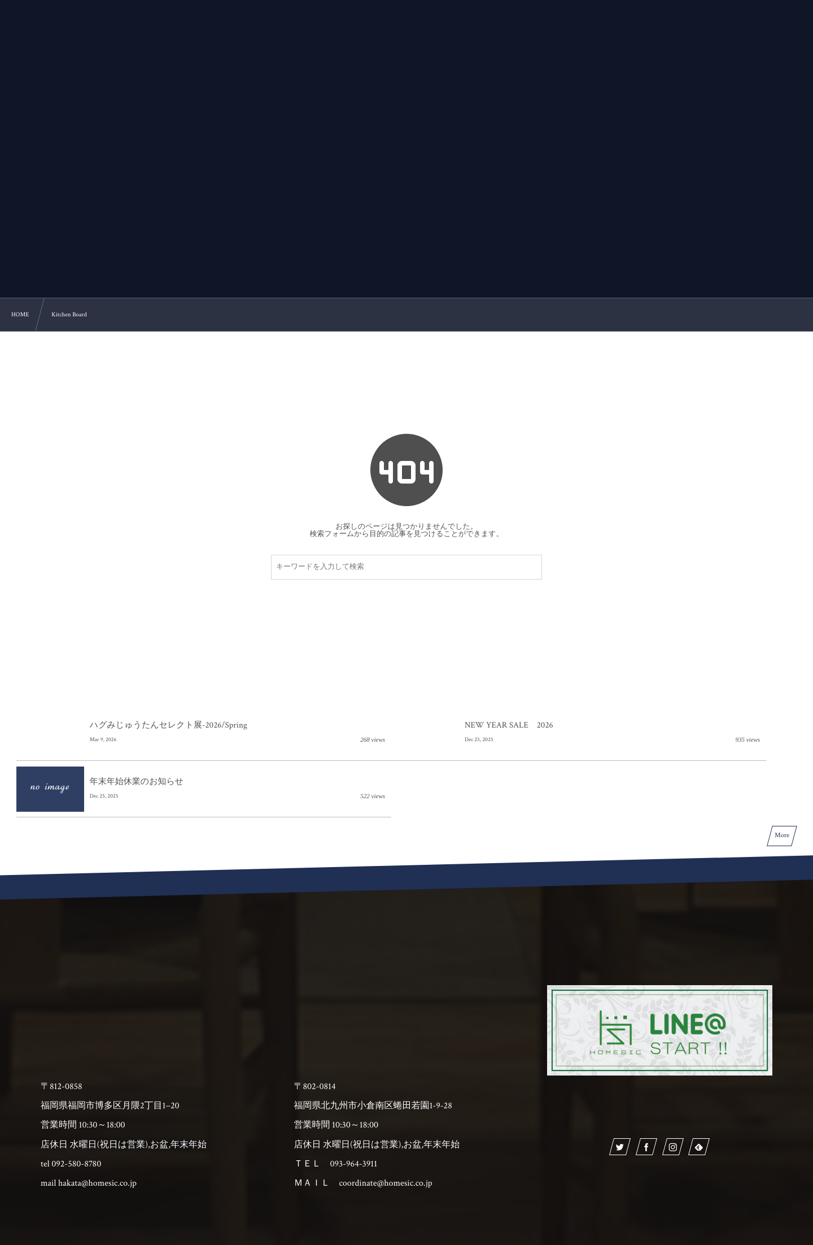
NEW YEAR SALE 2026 (394, 725)
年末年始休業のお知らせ (656, 725)
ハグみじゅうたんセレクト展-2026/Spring (168, 725)
